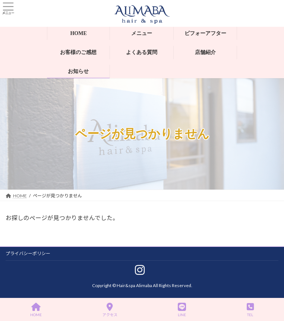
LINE (182, 310)
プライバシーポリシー (28, 253)
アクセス (109, 310)
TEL (250, 310)
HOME (36, 310)
